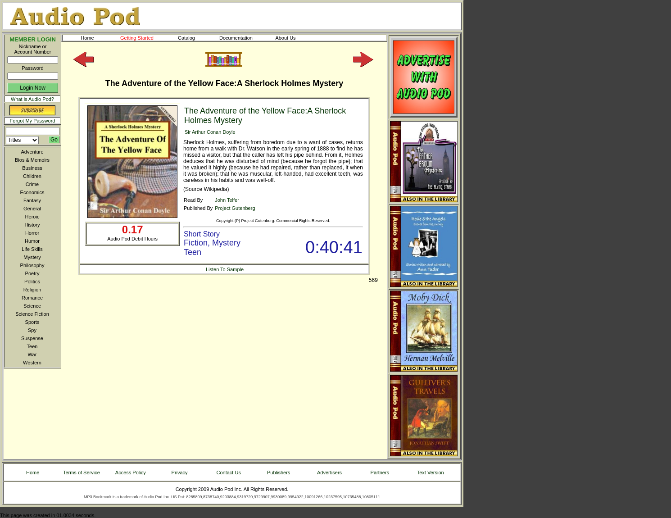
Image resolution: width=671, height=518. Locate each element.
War (32, 354)
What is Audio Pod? (32, 99)
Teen (32, 346)
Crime (32, 184)
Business (32, 168)
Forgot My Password (32, 120)
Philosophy (32, 265)
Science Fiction (32, 314)
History (32, 224)
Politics (32, 281)
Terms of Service (81, 472)
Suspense (32, 338)
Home (87, 38)
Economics (32, 192)
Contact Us (229, 472)
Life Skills (32, 249)
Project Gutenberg (235, 208)
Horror (32, 233)
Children (32, 176)
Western (32, 362)
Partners (380, 472)
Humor (32, 241)
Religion (32, 289)
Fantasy (32, 200)
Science (32, 306)
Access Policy (130, 472)
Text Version (430, 472)
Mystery (32, 257)
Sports (32, 322)
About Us (292, 38)
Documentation (240, 38)
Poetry (32, 273)
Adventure (32, 151)
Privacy (180, 472)
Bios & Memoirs (32, 160)
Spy (32, 330)
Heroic (32, 216)
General (32, 208)
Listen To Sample (225, 269)
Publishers (278, 472)
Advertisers (329, 472)
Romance (32, 297)
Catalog (194, 38)
